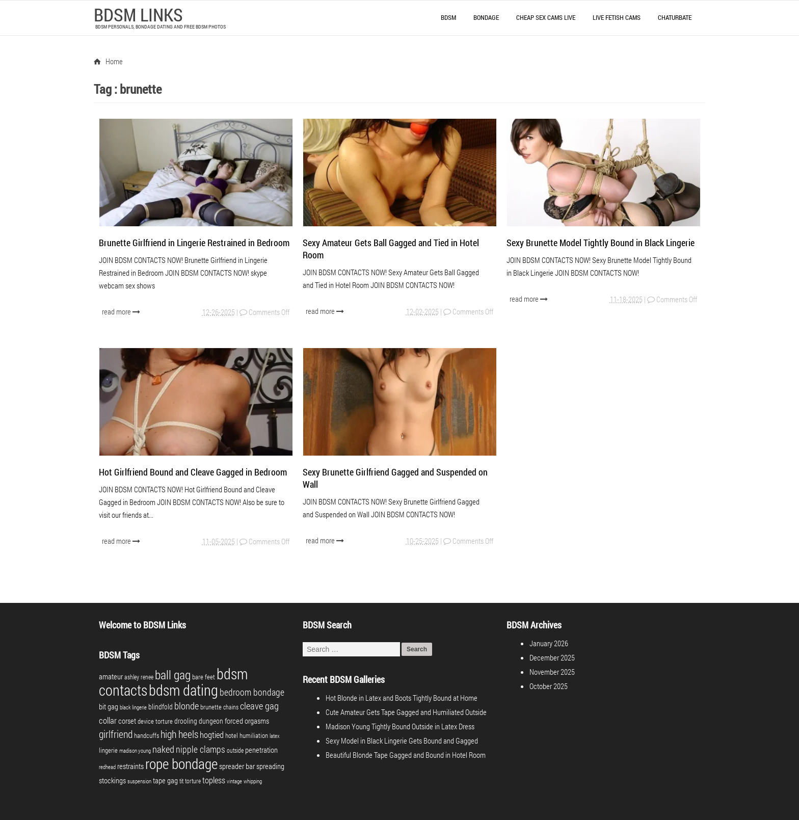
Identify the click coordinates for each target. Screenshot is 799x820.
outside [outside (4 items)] (235, 750)
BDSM (448, 17)
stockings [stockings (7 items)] (112, 780)
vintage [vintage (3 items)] (234, 781)
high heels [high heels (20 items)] (179, 733)
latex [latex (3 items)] (275, 735)
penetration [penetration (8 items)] (261, 750)
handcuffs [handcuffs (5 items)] (146, 735)
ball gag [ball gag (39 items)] (173, 675)
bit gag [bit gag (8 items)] (108, 706)
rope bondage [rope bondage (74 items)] (181, 763)
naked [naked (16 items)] (163, 749)
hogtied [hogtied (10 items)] (212, 734)
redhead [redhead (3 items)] (107, 767)
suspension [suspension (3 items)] (139, 781)
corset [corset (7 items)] (127, 721)
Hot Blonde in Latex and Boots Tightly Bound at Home (401, 698)
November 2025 (552, 672)
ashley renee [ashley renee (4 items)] (138, 677)
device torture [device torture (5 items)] (155, 721)
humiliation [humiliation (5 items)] (253, 735)
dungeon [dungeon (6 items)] (211, 721)
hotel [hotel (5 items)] (231, 735)
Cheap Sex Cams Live (545, 17)
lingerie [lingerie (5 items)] (108, 750)
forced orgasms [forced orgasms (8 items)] (247, 721)
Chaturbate (674, 17)
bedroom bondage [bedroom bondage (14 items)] (252, 692)
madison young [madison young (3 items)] (135, 750)
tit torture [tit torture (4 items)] (190, 781)
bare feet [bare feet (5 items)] (203, 676)
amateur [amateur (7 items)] (111, 676)
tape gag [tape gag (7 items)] (165, 780)
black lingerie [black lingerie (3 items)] (133, 707)
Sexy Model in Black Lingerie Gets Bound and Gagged (402, 740)
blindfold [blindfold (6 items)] (160, 706)
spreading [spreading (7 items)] (270, 766)
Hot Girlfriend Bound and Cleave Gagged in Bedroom (193, 472)
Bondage (486, 17)
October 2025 (548, 686)
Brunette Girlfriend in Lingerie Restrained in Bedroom (194, 242)
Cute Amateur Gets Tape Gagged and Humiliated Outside (406, 712)
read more (122, 311)
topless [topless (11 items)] (213, 780)
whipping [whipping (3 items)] (253, 781)
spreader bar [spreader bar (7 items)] (237, 766)
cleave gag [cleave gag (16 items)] (259, 705)
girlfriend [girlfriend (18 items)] (115, 733)
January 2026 (548, 643)
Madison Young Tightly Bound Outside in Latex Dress (400, 726)
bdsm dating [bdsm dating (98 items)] (183, 690)
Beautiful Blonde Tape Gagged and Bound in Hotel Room (406, 755)
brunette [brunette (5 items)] (211, 706)
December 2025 (552, 657)
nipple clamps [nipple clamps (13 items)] (200, 749)
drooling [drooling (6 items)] (185, 721)
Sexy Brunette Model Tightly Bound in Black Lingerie (601, 242)
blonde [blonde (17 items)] (186, 705)
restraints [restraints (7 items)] (130, 766)
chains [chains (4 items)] (230, 707)
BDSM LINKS (138, 14)
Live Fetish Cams (617, 17)
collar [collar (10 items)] (108, 720)
